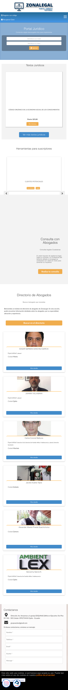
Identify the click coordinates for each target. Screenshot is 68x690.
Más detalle (34, 335)
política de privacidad (45, 675)
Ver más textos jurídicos (34, 134)
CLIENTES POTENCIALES (34, 181)
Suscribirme (30, 188)
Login (37, 188)
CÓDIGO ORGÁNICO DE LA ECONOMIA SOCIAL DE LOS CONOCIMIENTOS (34, 110)
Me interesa (32, 124)
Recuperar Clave (8, 19)
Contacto (34, 663)
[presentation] (21, 636)
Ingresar (34, 48)
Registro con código (9, 15)
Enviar (29, 645)
